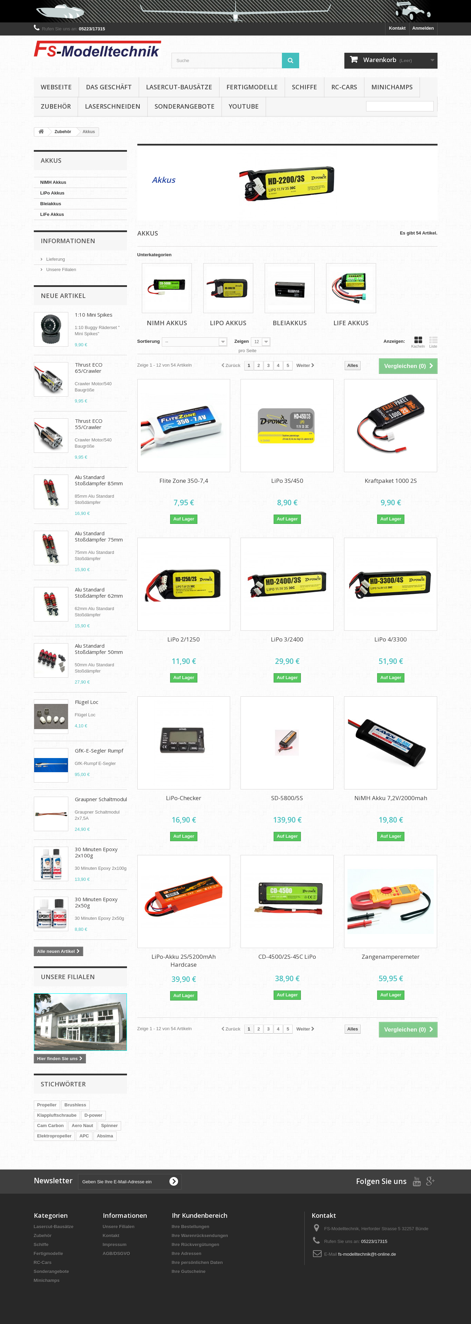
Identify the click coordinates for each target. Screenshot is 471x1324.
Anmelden (423, 28)
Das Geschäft (109, 87)
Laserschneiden (112, 106)
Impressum (115, 1244)
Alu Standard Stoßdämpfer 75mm (99, 536)
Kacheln (418, 342)
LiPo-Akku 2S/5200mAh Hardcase (183, 960)
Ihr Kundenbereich (199, 1215)
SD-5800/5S (287, 798)
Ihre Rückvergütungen (195, 1244)
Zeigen (241, 341)
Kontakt (397, 28)
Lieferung (55, 259)
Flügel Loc (86, 701)
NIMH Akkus (53, 182)
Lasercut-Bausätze (179, 87)
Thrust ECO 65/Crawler (88, 367)
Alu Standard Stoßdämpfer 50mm (99, 648)
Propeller (47, 1104)
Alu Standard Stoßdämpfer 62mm (99, 592)
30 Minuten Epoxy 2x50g (96, 902)
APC (84, 1135)
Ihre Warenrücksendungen (200, 1235)
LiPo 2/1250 (183, 639)
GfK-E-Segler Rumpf (99, 750)
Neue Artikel (63, 295)
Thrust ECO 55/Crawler (88, 423)
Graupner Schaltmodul (101, 799)
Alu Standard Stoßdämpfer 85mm (99, 480)
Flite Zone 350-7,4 (183, 481)
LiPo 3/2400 (287, 639)
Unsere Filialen (60, 269)
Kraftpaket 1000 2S (391, 481)
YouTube (244, 106)
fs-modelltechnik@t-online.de (367, 1254)
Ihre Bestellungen (190, 1226)
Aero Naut (82, 1125)
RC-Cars (344, 87)
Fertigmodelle (252, 87)
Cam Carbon (50, 1125)
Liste (433, 342)
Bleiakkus (50, 203)
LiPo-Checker (183, 798)
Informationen (68, 241)
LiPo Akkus (52, 193)
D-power (93, 1115)
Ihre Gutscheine (189, 1271)
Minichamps (392, 87)
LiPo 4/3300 (390, 639)
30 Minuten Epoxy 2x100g (96, 852)
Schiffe (304, 87)
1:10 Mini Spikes (93, 314)
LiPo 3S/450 (287, 481)
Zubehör (56, 106)
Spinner (109, 1125)
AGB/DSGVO (116, 1253)
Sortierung (148, 341)
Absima (105, 1135)
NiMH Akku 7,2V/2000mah (390, 798)
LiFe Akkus (52, 214)
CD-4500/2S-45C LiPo (287, 956)
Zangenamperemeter (391, 956)
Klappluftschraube (57, 1115)
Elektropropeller (54, 1135)
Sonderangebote (185, 106)
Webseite (56, 87)
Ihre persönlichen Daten (197, 1262)
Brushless (75, 1104)
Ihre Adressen (187, 1253)
